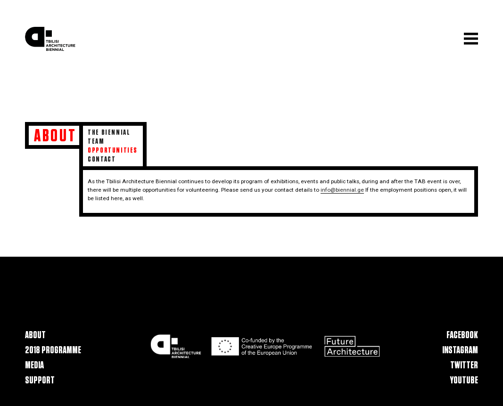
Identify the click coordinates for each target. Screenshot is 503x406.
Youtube (464, 380)
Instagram (460, 350)
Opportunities (113, 150)
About (35, 335)
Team (96, 141)
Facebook (462, 335)
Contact (101, 159)
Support (40, 380)
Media (34, 365)
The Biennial (109, 132)
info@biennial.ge (342, 190)
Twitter (464, 365)
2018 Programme (53, 350)
